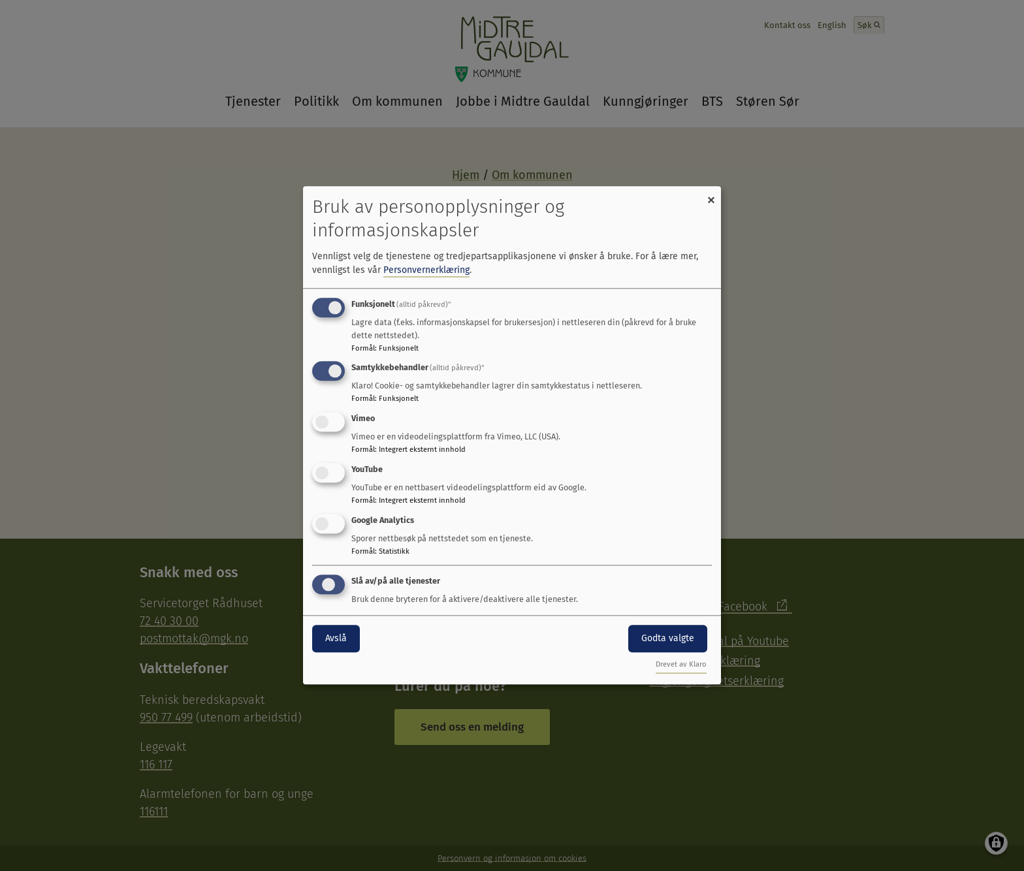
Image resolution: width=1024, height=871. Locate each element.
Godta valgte (667, 638)
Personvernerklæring (426, 270)
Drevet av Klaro (681, 665)
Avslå (336, 638)
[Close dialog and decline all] (711, 194)
